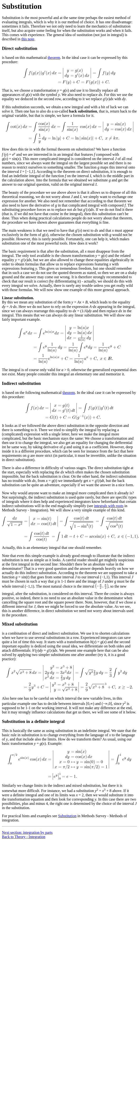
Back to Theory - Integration (23, 837)
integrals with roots (109, 506)
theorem (54, 58)
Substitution (67, 816)
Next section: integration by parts (27, 832)
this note (27, 39)
